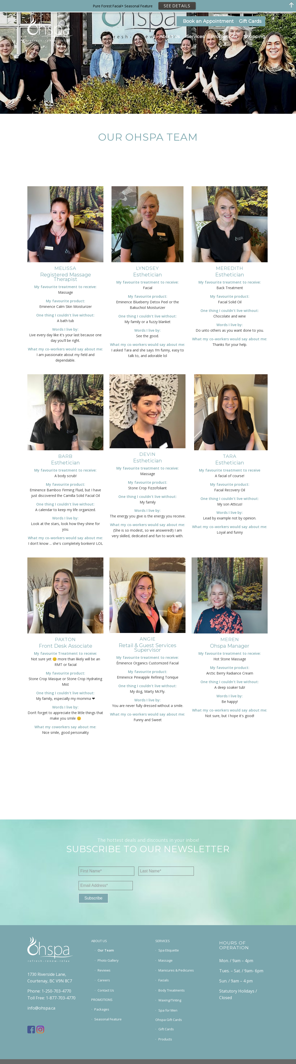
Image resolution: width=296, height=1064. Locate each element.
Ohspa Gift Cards (168, 1019)
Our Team (106, 950)
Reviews (104, 970)
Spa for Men (167, 1010)
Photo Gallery (108, 960)
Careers (104, 980)
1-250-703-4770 (56, 991)
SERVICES (162, 941)
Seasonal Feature (108, 1019)
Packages (101, 1009)
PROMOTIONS (102, 999)
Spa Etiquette (168, 950)
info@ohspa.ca (41, 1008)
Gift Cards (250, 21)
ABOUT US (99, 941)
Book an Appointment (208, 21)
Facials (163, 980)
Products (165, 1039)
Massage (165, 960)
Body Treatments (171, 990)
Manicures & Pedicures (176, 970)
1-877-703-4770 (61, 998)
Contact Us (106, 990)
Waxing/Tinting (169, 1000)
